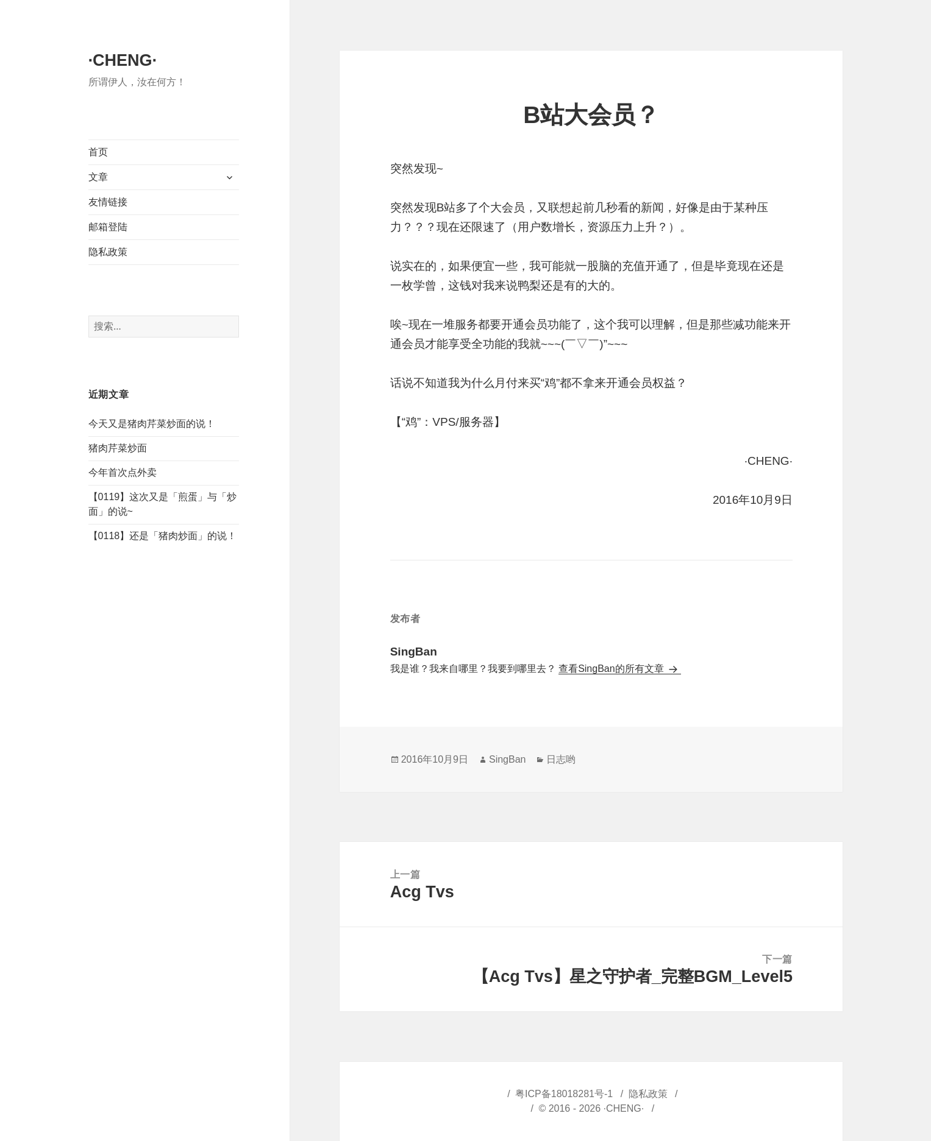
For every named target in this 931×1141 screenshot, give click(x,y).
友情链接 (107, 202)
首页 (98, 152)
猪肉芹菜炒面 (117, 448)
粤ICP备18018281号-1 (564, 1094)
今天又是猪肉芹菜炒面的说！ (151, 424)
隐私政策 (107, 252)
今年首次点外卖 (122, 472)
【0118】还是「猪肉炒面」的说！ (162, 536)
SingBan (507, 759)
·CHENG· (122, 60)
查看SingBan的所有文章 (612, 668)
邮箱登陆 (107, 227)
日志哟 (561, 759)
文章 (98, 177)
